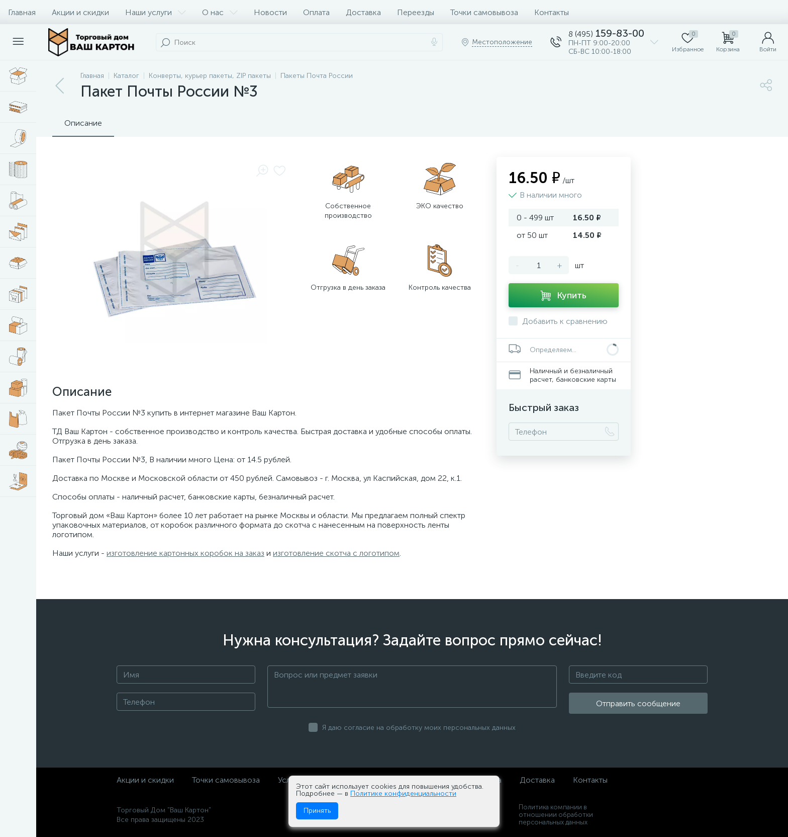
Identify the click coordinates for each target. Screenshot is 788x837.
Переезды (415, 12)
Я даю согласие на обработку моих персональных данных (419, 727)
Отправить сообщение (638, 703)
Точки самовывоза (484, 12)
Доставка (363, 12)
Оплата (316, 12)
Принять (317, 810)
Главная (22, 12)
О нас (220, 12)
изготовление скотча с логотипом (336, 553)
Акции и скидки (80, 12)
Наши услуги (155, 12)
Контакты (551, 12)
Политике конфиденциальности (403, 793)
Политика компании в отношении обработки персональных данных (556, 814)
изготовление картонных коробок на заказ (185, 553)
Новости (270, 12)
